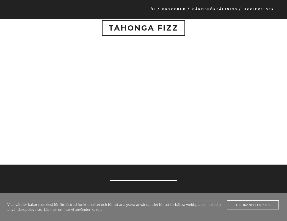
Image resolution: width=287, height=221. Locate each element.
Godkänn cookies (253, 204)
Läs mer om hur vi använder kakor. (73, 209)
